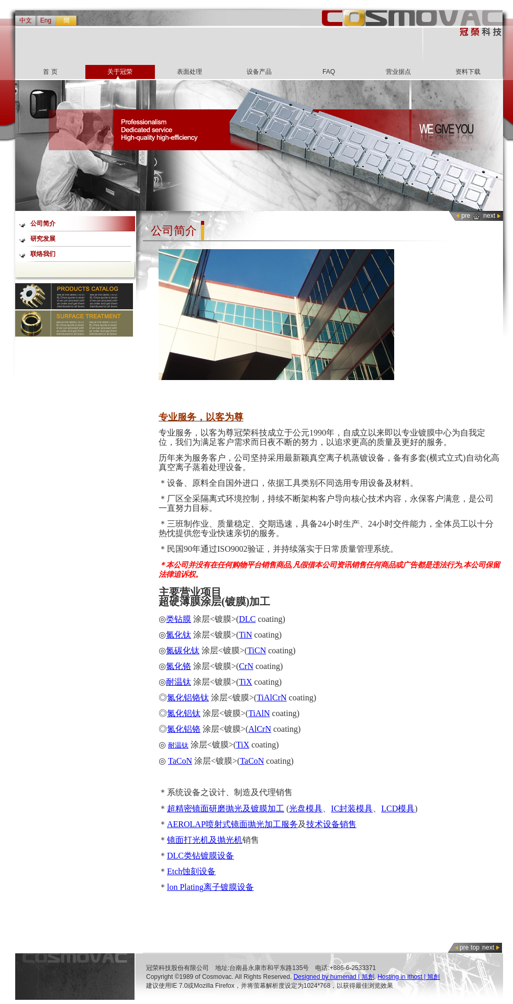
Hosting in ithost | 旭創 (408, 976)
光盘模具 (305, 808)
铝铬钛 (196, 697)
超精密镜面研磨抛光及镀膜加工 (225, 808)
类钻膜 (178, 619)
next (489, 215)
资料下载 (468, 71)
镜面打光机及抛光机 (204, 839)
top (475, 947)
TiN (245, 634)
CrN (246, 666)
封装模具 (356, 808)
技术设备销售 (331, 824)
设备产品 (259, 71)
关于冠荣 (119, 71)
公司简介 (42, 223)
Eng (45, 20)
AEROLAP (186, 824)
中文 (25, 20)
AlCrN (259, 728)
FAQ (328, 71)
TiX (245, 681)
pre (465, 215)
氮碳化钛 (182, 650)
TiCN (256, 650)
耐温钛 (178, 681)
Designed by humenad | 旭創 (334, 976)
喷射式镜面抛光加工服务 (252, 824)
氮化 (175, 697)
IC (335, 808)
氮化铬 (178, 666)
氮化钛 (178, 634)
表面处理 (189, 71)
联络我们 (42, 254)
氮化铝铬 (183, 728)
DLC (247, 619)
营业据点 (398, 71)
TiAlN (259, 713)
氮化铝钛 (183, 713)
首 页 (50, 71)
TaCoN (180, 760)
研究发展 (42, 238)
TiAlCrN (271, 697)
